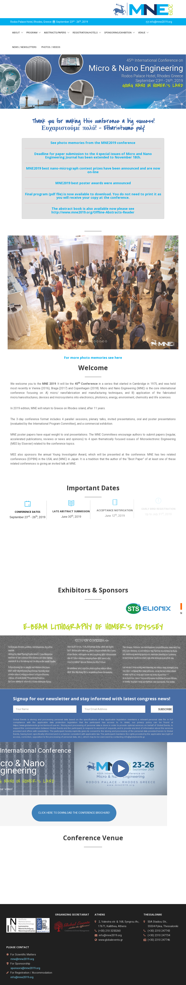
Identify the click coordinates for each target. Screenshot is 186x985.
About (16, 32)
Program (32, 32)
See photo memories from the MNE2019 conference (92, 142)
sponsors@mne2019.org (25, 968)
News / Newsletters (24, 47)
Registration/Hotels (85, 32)
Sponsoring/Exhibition (118, 32)
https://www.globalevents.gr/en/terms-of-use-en (36, 728)
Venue (142, 32)
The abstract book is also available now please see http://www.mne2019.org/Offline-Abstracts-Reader (92, 210)
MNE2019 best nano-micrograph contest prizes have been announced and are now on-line (93, 170)
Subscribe (165, 712)
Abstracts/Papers (55, 32)
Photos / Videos (50, 47)
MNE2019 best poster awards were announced (93, 183)
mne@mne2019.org (22, 959)
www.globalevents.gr (110, 939)
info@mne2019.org (110, 935)
